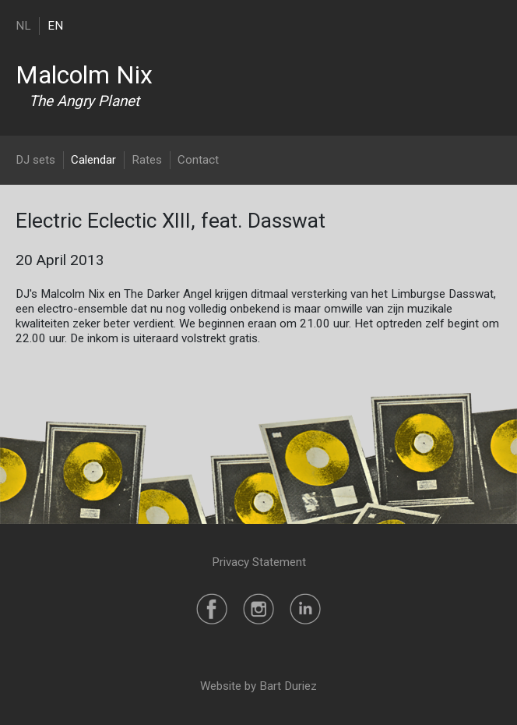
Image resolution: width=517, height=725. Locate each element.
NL (23, 26)
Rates (147, 160)
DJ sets (35, 160)
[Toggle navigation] (491, 25)
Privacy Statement (259, 562)
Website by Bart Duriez (258, 686)
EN (55, 26)
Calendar (93, 160)
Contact (198, 160)
